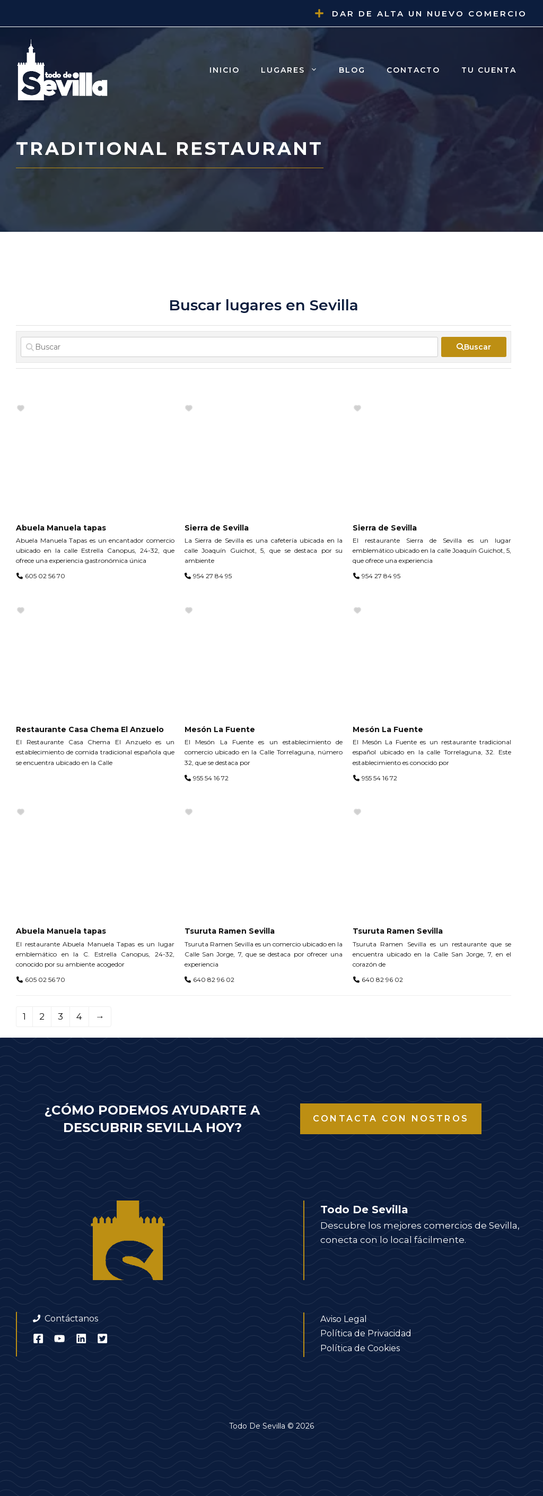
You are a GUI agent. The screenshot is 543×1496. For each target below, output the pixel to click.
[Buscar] (229, 347)
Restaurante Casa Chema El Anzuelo (90, 729)
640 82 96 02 (213, 980)
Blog (352, 70)
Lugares (294, 70)
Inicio (224, 70)
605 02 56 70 (45, 576)
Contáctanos (71, 1319)
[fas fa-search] (473, 347)
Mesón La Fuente (220, 729)
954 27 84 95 (212, 576)
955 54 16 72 (211, 778)
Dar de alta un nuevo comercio (429, 13)
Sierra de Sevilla (217, 528)
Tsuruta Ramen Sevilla (230, 931)
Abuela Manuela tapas (61, 528)
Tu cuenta (488, 70)
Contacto (413, 70)
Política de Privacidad (365, 1333)
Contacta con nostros (391, 1119)
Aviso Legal (343, 1319)
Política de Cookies (360, 1348)
